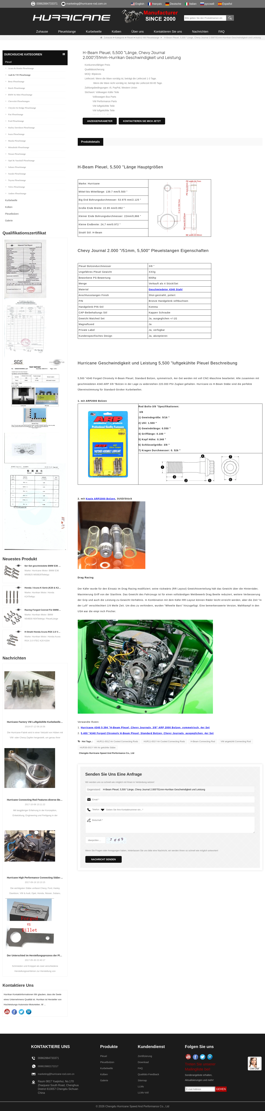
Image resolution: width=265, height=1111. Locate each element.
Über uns (137, 31)
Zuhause (42, 31)
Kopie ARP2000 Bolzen (100, 498)
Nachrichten (200, 31)
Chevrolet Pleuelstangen (18, 101)
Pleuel (130, 37)
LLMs (141, 1086)
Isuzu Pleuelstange (15, 134)
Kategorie (119, 37)
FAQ (221, 31)
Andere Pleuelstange (16, 193)
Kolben (116, 31)
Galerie (9, 220)
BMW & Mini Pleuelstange (19, 94)
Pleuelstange (67, 31)
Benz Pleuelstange (15, 81)
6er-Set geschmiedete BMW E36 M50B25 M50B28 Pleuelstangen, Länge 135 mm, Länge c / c (43, 566)
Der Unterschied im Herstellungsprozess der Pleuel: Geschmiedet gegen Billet (35, 955)
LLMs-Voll (144, 1092)
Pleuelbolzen (12, 213)
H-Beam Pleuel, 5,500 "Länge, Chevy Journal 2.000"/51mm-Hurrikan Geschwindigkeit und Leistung (151, 789)
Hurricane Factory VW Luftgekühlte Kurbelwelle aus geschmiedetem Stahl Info (35, 722)
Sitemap (143, 1080)
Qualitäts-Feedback (149, 1074)
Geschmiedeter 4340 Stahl (166, 289)
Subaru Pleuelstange (16, 167)
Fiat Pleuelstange (14, 114)
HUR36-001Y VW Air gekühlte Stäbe (98, 747)
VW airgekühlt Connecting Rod (236, 741)
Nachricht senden (103, 859)
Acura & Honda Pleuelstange (20, 68)
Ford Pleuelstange (15, 121)
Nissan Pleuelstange (16, 154)
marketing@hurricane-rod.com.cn (86, 3)
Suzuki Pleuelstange (16, 173)
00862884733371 (47, 3)
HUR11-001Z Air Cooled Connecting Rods (117, 741)
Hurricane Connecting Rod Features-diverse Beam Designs (35, 799)
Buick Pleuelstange (15, 88)
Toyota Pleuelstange (16, 180)
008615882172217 (49, 1066)
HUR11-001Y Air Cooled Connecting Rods (164, 741)
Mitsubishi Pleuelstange (17, 147)
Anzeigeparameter (99, 121)
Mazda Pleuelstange (16, 140)
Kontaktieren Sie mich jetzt (142, 121)
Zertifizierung (145, 1056)
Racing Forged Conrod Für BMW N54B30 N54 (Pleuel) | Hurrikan (43, 610)
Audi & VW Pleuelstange (147, 37)
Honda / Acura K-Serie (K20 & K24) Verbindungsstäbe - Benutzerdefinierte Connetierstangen (43, 587)
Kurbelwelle (94, 31)
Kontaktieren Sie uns (168, 31)
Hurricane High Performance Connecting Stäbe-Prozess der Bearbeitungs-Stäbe (35, 877)
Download (144, 1062)
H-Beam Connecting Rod (203, 741)
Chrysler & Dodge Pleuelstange (21, 108)
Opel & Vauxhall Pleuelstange (20, 160)
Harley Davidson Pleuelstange (20, 127)
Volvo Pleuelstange (15, 187)
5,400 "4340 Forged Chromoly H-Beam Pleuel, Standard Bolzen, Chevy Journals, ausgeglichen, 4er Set (147, 733)
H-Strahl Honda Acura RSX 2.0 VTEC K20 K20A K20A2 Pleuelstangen (43, 632)
